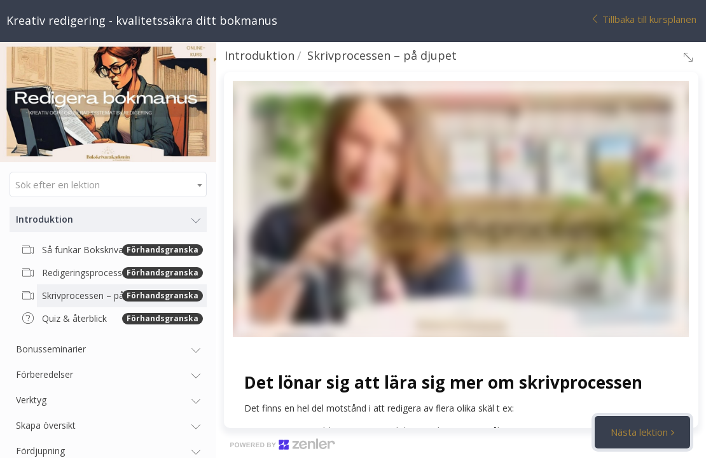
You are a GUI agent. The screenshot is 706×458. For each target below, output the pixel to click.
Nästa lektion (639, 432)
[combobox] (108, 184)
